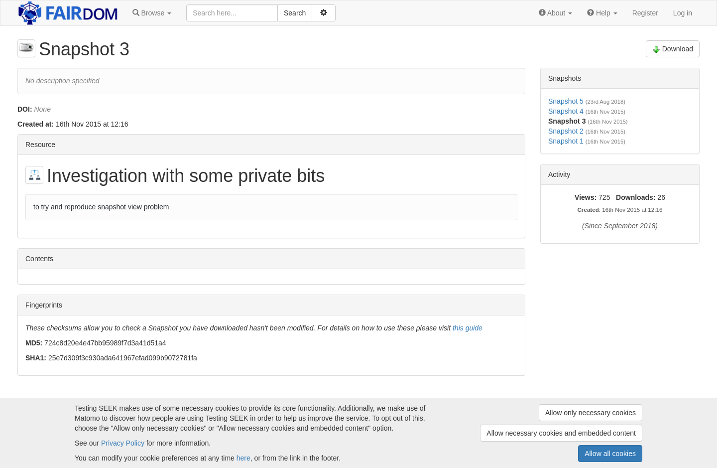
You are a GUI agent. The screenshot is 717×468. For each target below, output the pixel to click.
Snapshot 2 (566, 131)
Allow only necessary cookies (590, 413)
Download (672, 49)
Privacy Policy (122, 443)
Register (645, 13)
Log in (682, 13)
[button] (152, 12)
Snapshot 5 (566, 101)
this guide (467, 328)
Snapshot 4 (566, 111)
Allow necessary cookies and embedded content (561, 433)
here (243, 458)
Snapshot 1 (566, 141)
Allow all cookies (610, 454)
